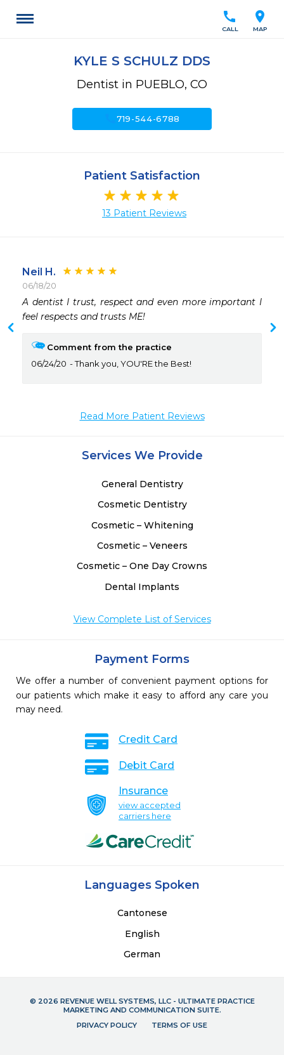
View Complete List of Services (142, 619)
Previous (273, 328)
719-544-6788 (142, 118)
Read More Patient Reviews (142, 416)
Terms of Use (179, 1025)
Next (11, 328)
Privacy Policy (107, 1025)
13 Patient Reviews (144, 213)
